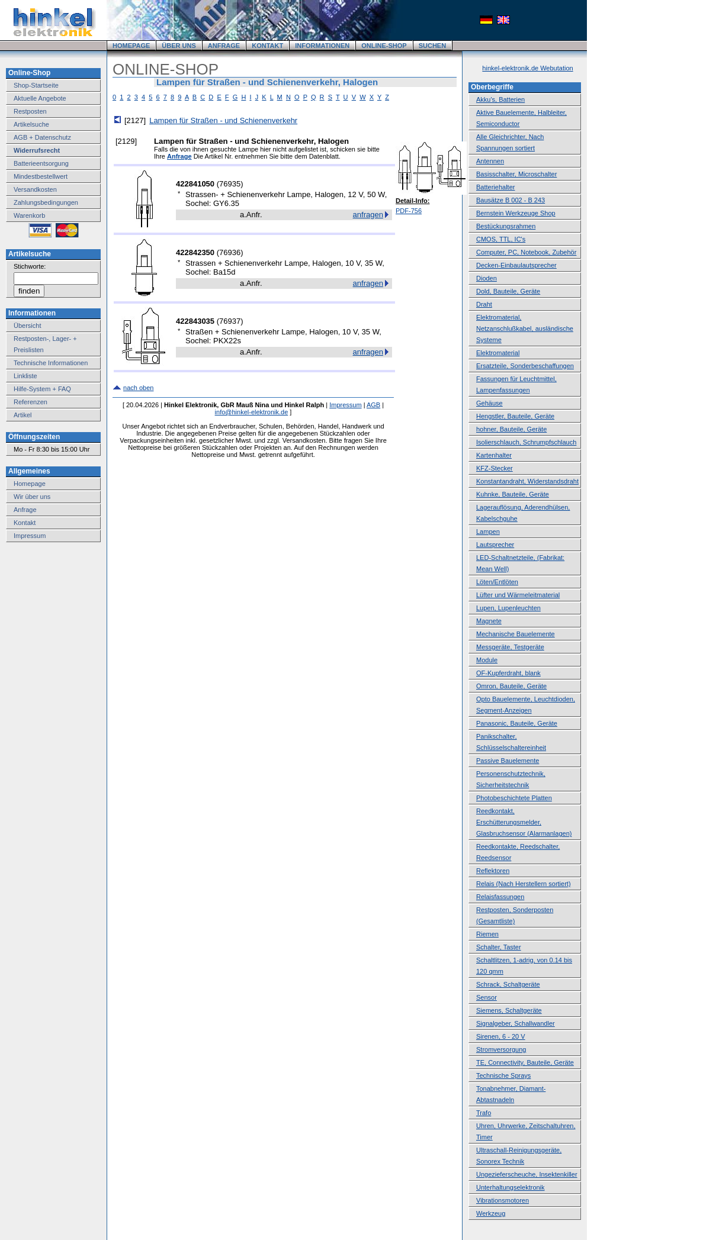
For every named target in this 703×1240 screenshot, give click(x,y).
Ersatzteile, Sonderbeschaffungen (525, 365)
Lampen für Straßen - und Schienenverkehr (223, 120)
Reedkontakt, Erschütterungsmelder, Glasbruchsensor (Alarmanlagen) (524, 822)
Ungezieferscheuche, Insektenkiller (526, 1174)
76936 (229, 252)
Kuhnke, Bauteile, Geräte (512, 494)
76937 (229, 321)
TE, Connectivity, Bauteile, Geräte (525, 1062)
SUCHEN (432, 45)
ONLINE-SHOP (383, 45)
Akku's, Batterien (500, 99)
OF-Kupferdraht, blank (508, 673)
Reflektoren (492, 870)
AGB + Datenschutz (42, 137)
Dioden (486, 278)
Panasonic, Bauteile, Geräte (516, 723)
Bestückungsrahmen (505, 226)
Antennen (490, 161)
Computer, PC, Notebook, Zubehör (526, 252)
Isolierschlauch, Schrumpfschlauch (526, 442)
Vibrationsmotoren (502, 1200)
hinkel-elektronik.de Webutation (527, 68)
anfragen (368, 214)
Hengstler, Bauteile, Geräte (515, 416)
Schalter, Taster (498, 947)
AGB (373, 404)
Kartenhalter (494, 455)
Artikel (23, 414)
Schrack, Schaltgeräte (508, 984)
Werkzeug (490, 1213)
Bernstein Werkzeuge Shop (516, 213)
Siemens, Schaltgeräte (509, 1010)
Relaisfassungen (500, 896)
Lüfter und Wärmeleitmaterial (518, 594)
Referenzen (30, 401)
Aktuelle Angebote (40, 98)
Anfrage (25, 509)
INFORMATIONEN (322, 45)
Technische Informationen (51, 362)
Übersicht (27, 325)
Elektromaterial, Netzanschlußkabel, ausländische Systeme (524, 328)
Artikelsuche (31, 124)
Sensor (486, 997)
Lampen (488, 531)
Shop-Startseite (36, 85)
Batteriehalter (495, 187)
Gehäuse (489, 403)
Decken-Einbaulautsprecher (516, 265)
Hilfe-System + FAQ (42, 388)
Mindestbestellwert (41, 176)
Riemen (487, 934)
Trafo (483, 1112)
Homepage (30, 483)
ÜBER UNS (178, 45)
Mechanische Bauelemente (515, 633)
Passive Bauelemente (507, 760)
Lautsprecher (495, 544)
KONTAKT (267, 45)
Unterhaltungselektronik (510, 1187)
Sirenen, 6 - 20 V (500, 1036)
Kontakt (25, 522)
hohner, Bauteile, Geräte (511, 429)
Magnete (489, 620)
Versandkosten (35, 189)
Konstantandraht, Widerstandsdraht (527, 481)
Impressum (30, 535)
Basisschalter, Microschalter (516, 174)
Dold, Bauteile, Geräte (508, 291)
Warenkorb (29, 215)
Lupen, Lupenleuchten (508, 607)
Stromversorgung (501, 1049)
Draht (484, 304)
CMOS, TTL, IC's (500, 239)
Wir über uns (32, 496)
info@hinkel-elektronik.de (251, 412)
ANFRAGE (224, 45)
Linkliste (25, 375)
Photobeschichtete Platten (514, 797)
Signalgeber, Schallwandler (515, 1023)
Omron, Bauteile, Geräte (511, 686)
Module (486, 660)
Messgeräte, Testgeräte (510, 646)
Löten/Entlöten (497, 581)
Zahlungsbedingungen (46, 202)
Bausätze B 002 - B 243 (510, 200)
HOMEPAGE (131, 45)
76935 (229, 183)
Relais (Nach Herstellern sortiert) (523, 883)
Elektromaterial (497, 352)
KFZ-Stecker (494, 468)
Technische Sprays (503, 1075)
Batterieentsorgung (41, 163)
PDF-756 (409, 210)
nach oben (138, 387)
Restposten (30, 111)
